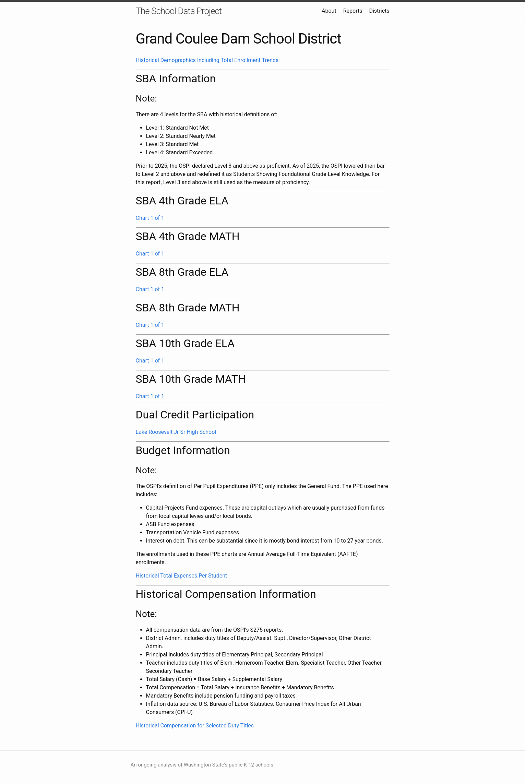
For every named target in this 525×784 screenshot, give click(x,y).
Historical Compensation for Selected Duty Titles (195, 725)
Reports (352, 11)
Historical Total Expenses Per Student (181, 575)
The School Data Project (179, 11)
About (329, 11)
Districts (379, 11)
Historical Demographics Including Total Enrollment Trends (207, 60)
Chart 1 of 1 (150, 218)
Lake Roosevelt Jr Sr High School (176, 432)
